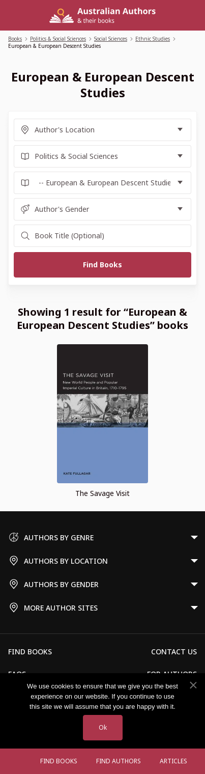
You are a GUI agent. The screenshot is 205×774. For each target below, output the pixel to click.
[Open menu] (21, 761)
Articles (173, 761)
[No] (193, 685)
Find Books (58, 761)
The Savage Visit (102, 493)
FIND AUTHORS (118, 761)
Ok (103, 727)
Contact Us (174, 651)
